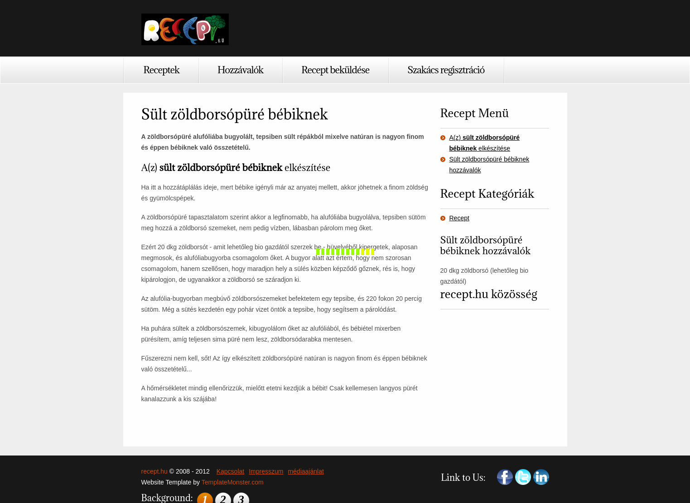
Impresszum (266, 471)
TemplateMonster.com (233, 482)
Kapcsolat (230, 471)
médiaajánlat (305, 471)
